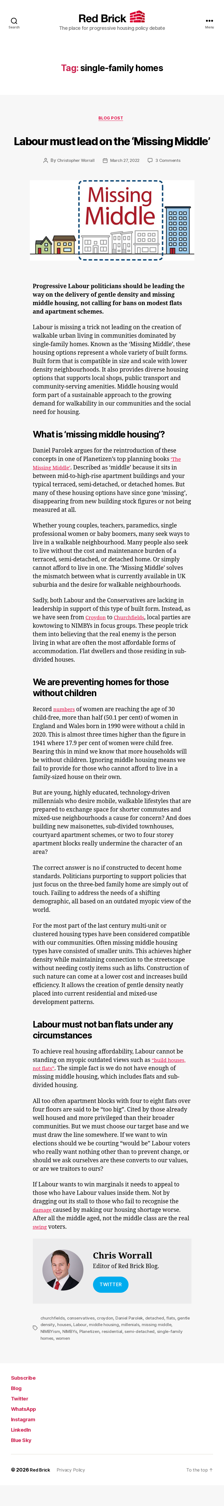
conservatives (81, 1339)
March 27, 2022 (125, 182)
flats (174, 1339)
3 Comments (170, 182)
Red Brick (41, 1490)
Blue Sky (24, 1460)
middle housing (119, 1346)
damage (44, 1231)
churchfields (52, 1339)
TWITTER (111, 1306)
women (63, 1359)
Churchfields (134, 639)
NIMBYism (50, 1352)
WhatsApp (27, 1429)
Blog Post (112, 119)
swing (41, 1248)
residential (114, 1352)
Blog (18, 1408)
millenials (146, 1346)
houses (78, 1346)
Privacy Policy (74, 1490)
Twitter (22, 1419)
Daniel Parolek (131, 1339)
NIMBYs (70, 1352)
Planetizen (91, 1352)
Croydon (97, 639)
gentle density (54, 1346)
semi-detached (143, 1352)
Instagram (26, 1440)
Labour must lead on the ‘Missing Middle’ (112, 150)
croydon (106, 1339)
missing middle (172, 1346)
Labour (94, 1346)
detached (157, 1339)
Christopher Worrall (74, 182)
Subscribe (26, 1398)
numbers (65, 730)
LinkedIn (23, 1450)
